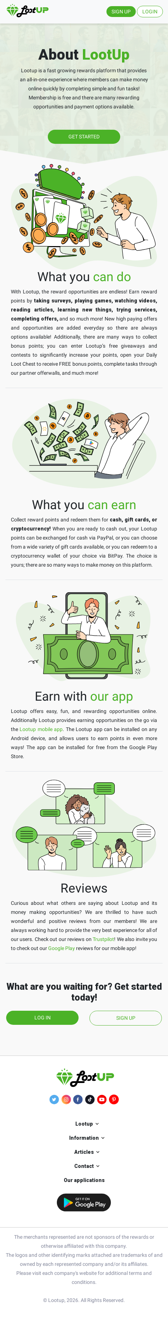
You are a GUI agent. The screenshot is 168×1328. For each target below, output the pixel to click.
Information (84, 1138)
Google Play (61, 948)
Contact (84, 1166)
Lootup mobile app (41, 729)
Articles (84, 1152)
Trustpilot (103, 939)
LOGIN (150, 11)
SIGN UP (121, 11)
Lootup (84, 1124)
